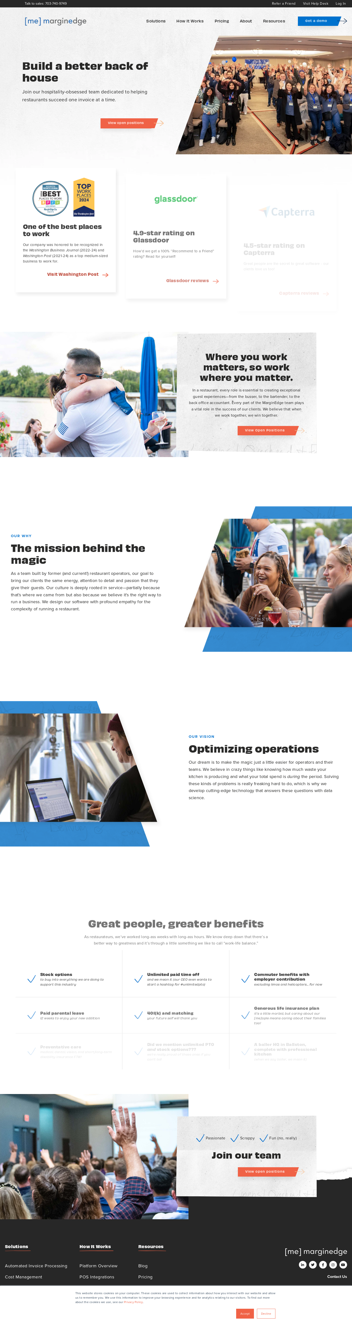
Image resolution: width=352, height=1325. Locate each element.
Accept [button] (245, 1313)
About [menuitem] (246, 20)
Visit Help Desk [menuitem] (316, 3)
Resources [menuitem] (274, 20)
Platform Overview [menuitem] (99, 1266)
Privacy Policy (133, 1302)
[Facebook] (323, 1265)
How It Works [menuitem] (190, 20)
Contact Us (337, 1276)
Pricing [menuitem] (222, 20)
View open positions (126, 123)
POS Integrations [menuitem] (97, 1277)
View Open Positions (265, 430)
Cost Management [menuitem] (23, 1277)
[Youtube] (343, 1265)
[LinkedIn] (303, 1265)
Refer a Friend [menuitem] (284, 3)
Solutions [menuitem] (156, 20)
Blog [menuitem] (142, 1266)
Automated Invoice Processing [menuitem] (36, 1266)
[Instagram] (333, 1265)
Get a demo (316, 20)
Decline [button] (266, 1313)
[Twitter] (313, 1265)
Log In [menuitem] (341, 3)
